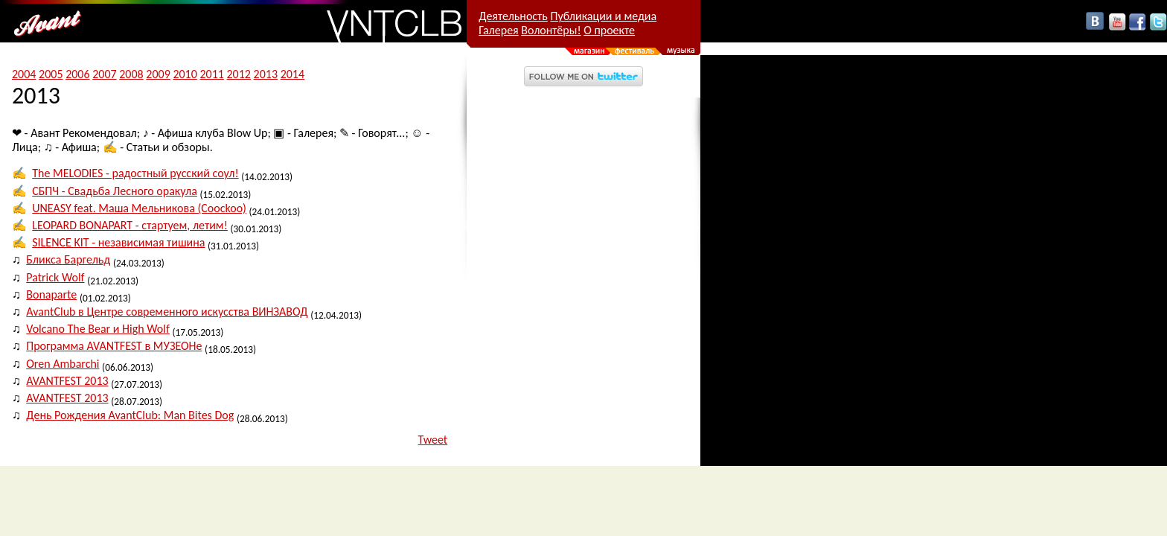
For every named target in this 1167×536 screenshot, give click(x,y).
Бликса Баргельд (68, 259)
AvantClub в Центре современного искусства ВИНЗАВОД (166, 311)
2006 (77, 74)
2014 (292, 74)
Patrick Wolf (55, 277)
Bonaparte (51, 294)
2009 (158, 74)
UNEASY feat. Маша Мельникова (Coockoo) (139, 208)
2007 (104, 74)
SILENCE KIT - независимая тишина (118, 242)
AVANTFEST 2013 (67, 381)
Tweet (433, 440)
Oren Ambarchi (62, 364)
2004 (24, 74)
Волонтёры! (551, 30)
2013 (266, 74)
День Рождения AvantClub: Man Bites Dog (130, 415)
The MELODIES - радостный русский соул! (135, 173)
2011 (211, 74)
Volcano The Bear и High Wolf (98, 329)
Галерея (498, 30)
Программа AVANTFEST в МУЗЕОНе (114, 346)
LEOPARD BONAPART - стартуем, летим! (130, 225)
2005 (51, 74)
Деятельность (513, 16)
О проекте (609, 30)
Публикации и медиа (603, 16)
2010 (184, 74)
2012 (239, 74)
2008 (131, 74)
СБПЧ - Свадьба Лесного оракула (114, 191)
